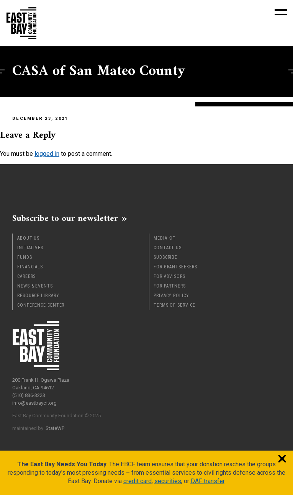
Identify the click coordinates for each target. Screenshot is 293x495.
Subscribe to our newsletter (65, 218)
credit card (137, 481)
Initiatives (30, 247)
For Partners (170, 286)
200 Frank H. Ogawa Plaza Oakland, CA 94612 (40, 383)
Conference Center (40, 305)
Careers (26, 276)
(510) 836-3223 (28, 395)
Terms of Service (174, 305)
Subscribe (165, 257)
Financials (30, 267)
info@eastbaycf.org (34, 403)
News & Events (35, 286)
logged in (46, 153)
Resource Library (38, 295)
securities (167, 481)
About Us (28, 238)
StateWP (55, 428)
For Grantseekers (175, 267)
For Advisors (169, 276)
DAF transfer (207, 481)
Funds (24, 257)
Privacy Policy (171, 295)
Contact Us (168, 247)
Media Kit (165, 238)
